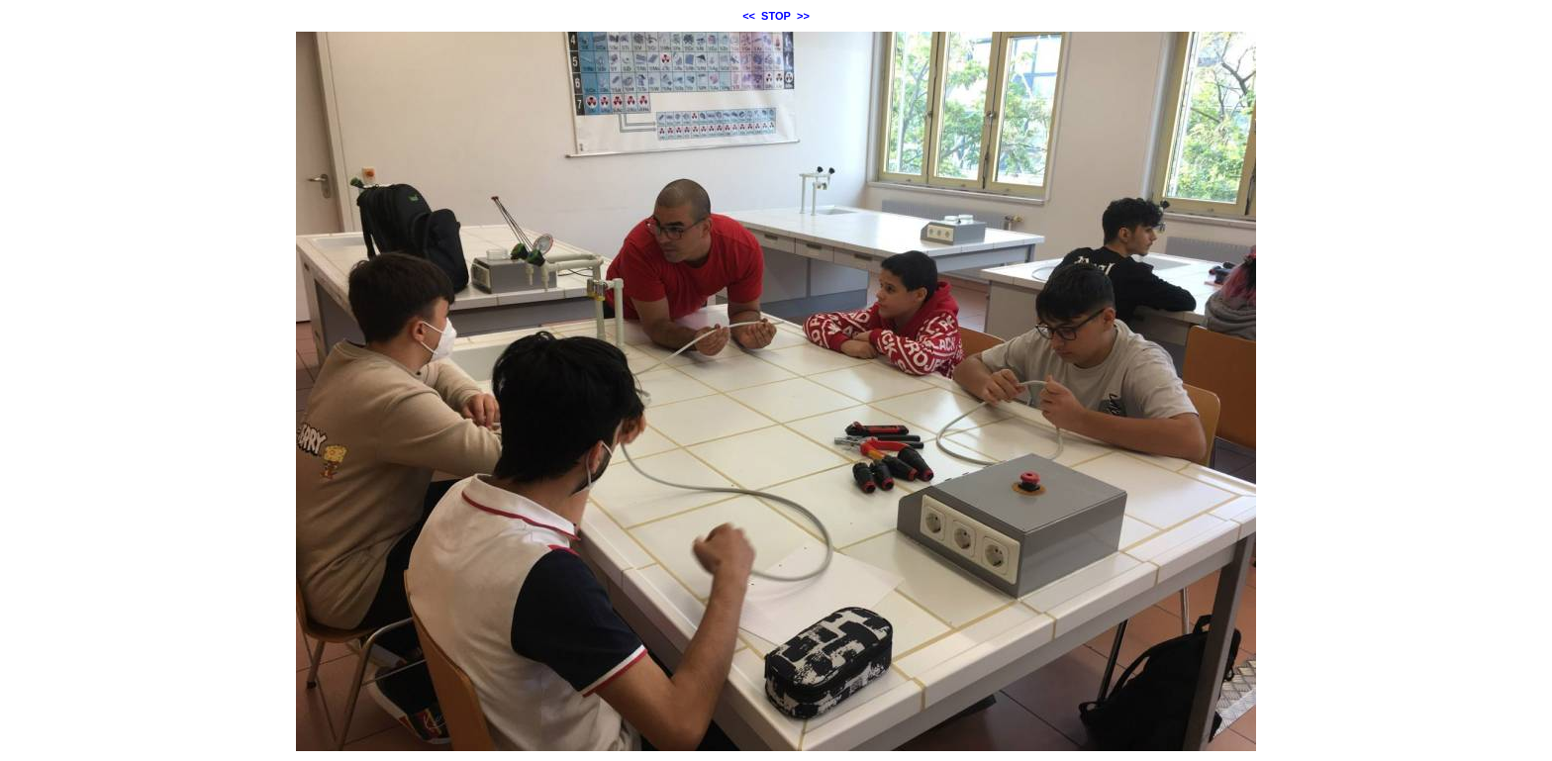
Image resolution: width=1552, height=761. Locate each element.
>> (803, 16)
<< (748, 16)
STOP (776, 16)
